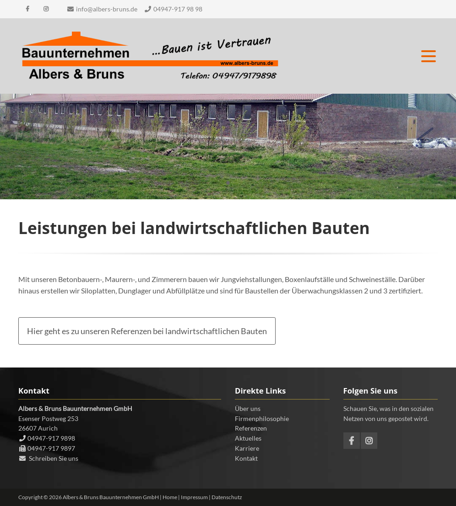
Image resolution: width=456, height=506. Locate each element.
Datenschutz (227, 497)
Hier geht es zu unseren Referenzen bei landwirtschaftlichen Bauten (147, 331)
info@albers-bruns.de (106, 9)
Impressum (194, 497)
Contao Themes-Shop (150, 56)
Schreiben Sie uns (53, 458)
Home (170, 497)
